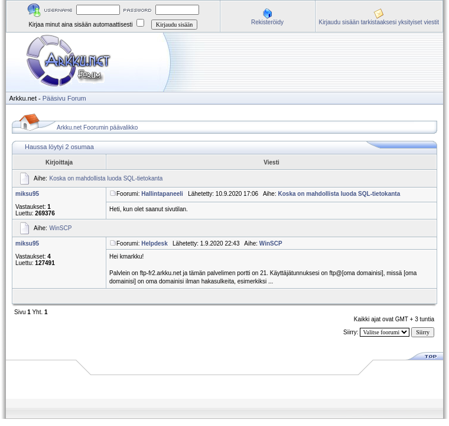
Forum (76, 98)
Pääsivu (54, 98)
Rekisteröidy (267, 22)
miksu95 (27, 194)
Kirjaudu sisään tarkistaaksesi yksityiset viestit (379, 22)
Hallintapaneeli (162, 194)
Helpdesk (154, 243)
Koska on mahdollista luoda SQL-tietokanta (106, 178)
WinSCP (61, 228)
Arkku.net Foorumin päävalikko (97, 127)
